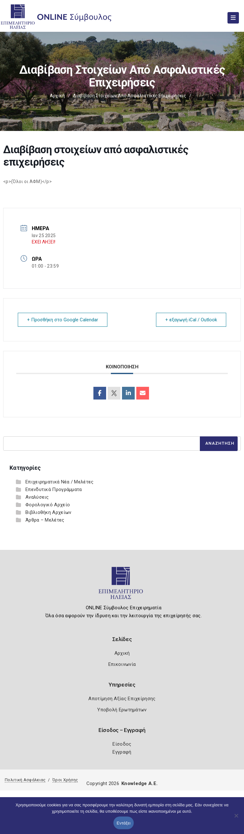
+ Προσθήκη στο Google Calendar (62, 320)
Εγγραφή (121, 752)
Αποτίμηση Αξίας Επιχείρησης (121, 698)
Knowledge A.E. (139, 783)
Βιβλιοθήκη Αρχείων (48, 512)
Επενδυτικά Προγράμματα (53, 489)
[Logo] (122, 586)
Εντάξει (124, 823)
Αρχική (57, 95)
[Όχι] (236, 818)
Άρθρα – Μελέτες (44, 520)
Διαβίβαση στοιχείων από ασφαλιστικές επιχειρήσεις (129, 95)
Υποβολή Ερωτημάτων (121, 710)
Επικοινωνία (122, 664)
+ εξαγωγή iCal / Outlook (191, 320)
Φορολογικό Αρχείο (47, 505)
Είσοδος (121, 744)
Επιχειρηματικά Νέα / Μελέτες (59, 482)
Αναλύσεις (37, 497)
